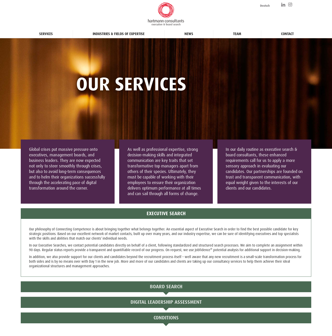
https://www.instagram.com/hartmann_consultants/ (290, 4)
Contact (287, 34)
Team (237, 34)
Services (46, 34)
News (188, 34)
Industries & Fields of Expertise (119, 34)
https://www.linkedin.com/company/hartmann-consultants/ (283, 4)
